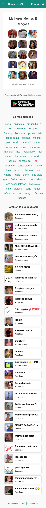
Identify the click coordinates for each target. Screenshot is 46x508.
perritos (18, 170)
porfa (29, 188)
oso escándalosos (16, 184)
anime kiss (12, 147)
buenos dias (35, 179)
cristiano (9, 165)
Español (37, 4)
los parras (20, 156)
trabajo (27, 193)
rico (18, 151)
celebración (30, 151)
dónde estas (12, 137)
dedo (37, 142)
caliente (18, 188)
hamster (8, 151)
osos (22, 179)
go (9, 128)
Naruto (29, 170)
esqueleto (34, 184)
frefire (14, 179)
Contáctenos (32, 503)
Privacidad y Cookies (16, 503)
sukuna (17, 193)
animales (19, 124)
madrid (36, 137)
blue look (20, 133)
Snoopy (8, 133)
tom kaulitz (35, 156)
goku (23, 147)
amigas (26, 137)
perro (8, 124)
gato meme (20, 128)
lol (40, 151)
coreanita (35, 147)
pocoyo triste (35, 133)
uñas (7, 193)
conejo (12, 161)
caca (17, 174)
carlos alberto (25, 165)
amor (37, 188)
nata (8, 188)
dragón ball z (34, 124)
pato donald (12, 142)
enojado (33, 128)
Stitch (26, 174)
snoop (8, 156)
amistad (27, 142)
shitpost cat (25, 161)
